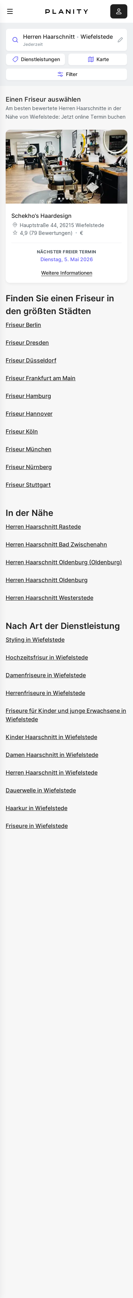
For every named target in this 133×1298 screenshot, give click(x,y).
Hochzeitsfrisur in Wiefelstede (47, 657)
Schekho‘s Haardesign (41, 215)
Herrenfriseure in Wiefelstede (45, 692)
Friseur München (28, 449)
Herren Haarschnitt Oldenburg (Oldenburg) (64, 562)
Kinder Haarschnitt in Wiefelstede (51, 736)
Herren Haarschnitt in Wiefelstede (52, 772)
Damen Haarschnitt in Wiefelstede (52, 754)
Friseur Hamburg (28, 395)
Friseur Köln (22, 431)
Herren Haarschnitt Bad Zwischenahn (56, 544)
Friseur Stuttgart (28, 484)
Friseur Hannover (29, 413)
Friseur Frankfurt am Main (41, 378)
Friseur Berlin (23, 324)
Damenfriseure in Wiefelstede (46, 675)
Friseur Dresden (27, 342)
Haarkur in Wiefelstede (36, 808)
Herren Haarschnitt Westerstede (49, 597)
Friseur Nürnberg (29, 466)
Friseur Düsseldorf (31, 360)
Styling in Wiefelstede (35, 639)
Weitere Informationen (66, 273)
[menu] (10, 11)
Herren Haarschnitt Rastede (43, 526)
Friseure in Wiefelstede (37, 825)
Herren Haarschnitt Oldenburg (47, 579)
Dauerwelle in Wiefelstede (41, 790)
